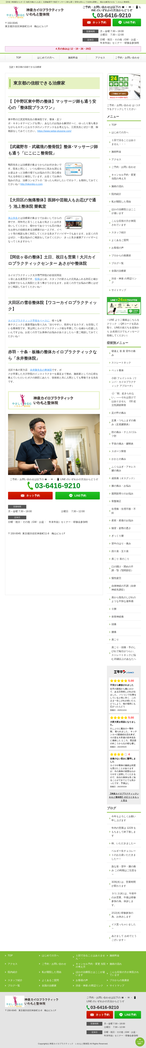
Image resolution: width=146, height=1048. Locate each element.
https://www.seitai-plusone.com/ (54, 131)
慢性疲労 (116, 578)
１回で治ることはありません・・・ (123, 142)
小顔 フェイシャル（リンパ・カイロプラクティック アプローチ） (123, 382)
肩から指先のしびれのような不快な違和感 (123, 599)
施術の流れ (117, 186)
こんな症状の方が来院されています (123, 223)
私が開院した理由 (121, 201)
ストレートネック (121, 362)
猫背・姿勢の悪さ (121, 528)
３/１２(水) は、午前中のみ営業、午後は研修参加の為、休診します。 (123, 899)
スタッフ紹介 (118, 232)
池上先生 (13, 218)
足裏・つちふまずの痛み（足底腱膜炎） (123, 422)
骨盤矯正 (116, 501)
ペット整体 (117, 370)
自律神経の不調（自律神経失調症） (123, 588)
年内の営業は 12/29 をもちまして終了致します (123, 832)
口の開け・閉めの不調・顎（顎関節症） (122, 568)
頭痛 (113, 624)
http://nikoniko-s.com (31, 184)
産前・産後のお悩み (122, 520)
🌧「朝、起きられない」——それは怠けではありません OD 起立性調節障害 (123, 399)
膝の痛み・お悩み (121, 486)
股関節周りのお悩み (122, 493)
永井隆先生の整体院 (41, 370)
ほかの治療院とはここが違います (123, 211)
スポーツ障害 (118, 451)
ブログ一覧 (117, 263)
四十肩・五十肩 (120, 551)
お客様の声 (117, 247)
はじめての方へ (45, 57)
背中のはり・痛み (121, 543)
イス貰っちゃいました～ (123, 926)
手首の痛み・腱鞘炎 (122, 443)
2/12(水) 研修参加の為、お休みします (122, 915)
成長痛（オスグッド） (123, 478)
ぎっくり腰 (117, 535)
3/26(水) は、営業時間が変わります (123, 884)
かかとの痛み (118, 459)
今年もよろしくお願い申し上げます (123, 818)
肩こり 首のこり (120, 559)
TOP (18, 57)
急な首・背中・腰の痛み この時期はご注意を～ (123, 870)
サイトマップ (118, 290)
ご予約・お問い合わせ (127, 57)
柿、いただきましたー (123, 843)
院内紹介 (116, 194)
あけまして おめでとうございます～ (123, 938)
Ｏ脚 (113, 609)
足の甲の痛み (118, 413)
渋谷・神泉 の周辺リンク (123, 280)
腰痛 (113, 632)
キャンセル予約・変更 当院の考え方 (123, 176)
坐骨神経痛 (117, 616)
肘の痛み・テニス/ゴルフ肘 (123, 434)
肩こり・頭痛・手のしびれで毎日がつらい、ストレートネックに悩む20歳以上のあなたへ (123, 653)
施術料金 (73, 57)
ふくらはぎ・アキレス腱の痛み (123, 468)
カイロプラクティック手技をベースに (28, 320)
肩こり (115, 639)
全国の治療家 (118, 271)
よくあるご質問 (120, 240)
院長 (37, 279)
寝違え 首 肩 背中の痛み (123, 353)
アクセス (100, 57)
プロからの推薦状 (121, 255)
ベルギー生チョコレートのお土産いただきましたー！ (123, 855)
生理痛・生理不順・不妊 (123, 511)
